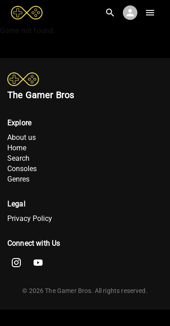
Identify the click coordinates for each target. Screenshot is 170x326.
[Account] (130, 12)
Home (16, 148)
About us (21, 137)
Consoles (22, 168)
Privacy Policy (29, 218)
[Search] (110, 13)
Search (18, 158)
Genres (18, 179)
